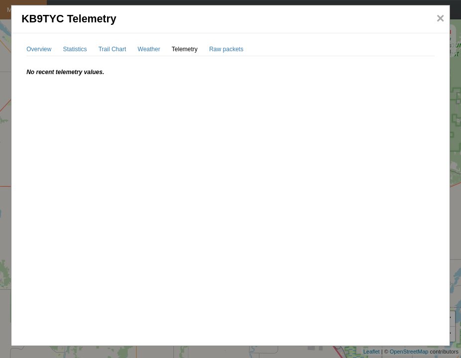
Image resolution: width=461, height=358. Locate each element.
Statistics (75, 49)
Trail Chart (112, 49)
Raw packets (226, 49)
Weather (149, 49)
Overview (38, 49)
